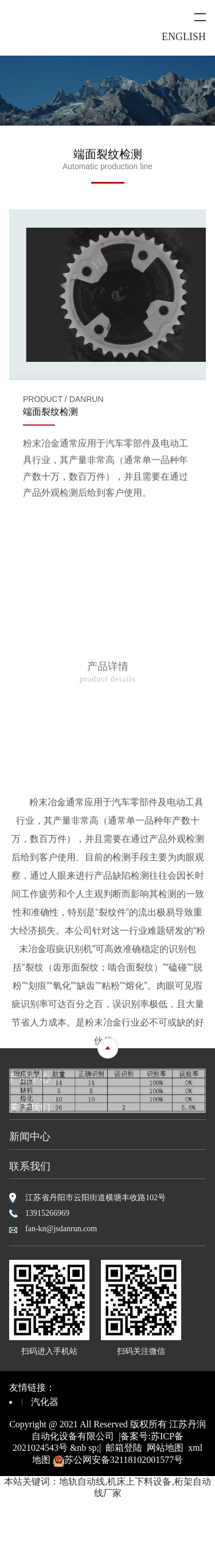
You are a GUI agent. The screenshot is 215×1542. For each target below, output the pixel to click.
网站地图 (165, 1448)
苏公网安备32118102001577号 (118, 1460)
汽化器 (44, 1402)
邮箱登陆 (123, 1448)
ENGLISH (184, 36)
